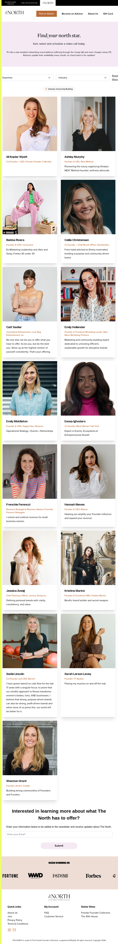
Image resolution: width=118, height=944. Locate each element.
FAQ (46, 912)
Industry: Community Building (59, 89)
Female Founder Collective (95, 912)
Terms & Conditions (18, 923)
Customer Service (53, 916)
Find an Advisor (46, 13)
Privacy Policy (15, 920)
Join (10, 916)
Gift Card (108, 13)
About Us (93, 13)
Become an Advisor (72, 13)
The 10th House (89, 916)
